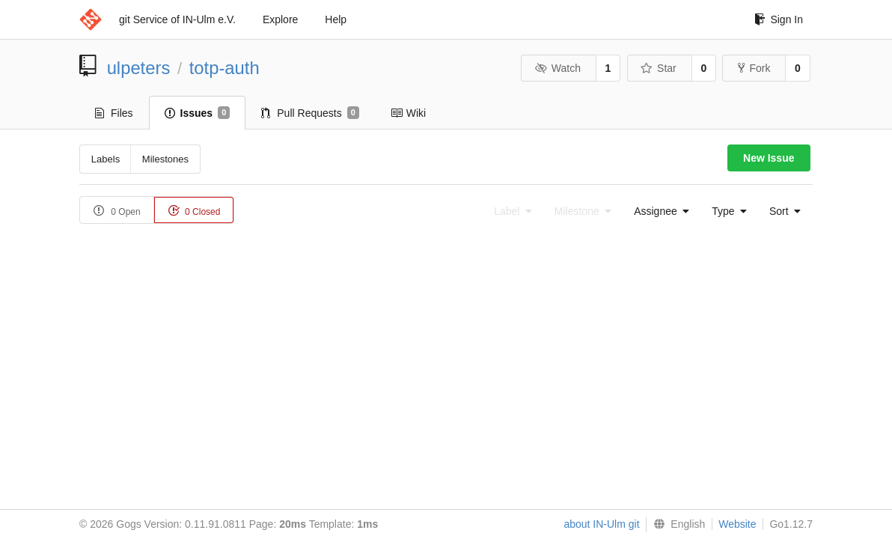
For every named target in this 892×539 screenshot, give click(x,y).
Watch (557, 68)
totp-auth (224, 68)
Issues (197, 113)
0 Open (117, 210)
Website (737, 524)
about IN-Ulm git (601, 524)
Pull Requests (310, 113)
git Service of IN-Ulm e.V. (177, 19)
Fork (754, 68)
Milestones (165, 159)
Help (335, 19)
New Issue (768, 158)
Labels (105, 159)
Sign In (778, 19)
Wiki (408, 113)
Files (114, 113)
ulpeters (139, 68)
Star (658, 68)
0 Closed (194, 210)
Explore (280, 19)
